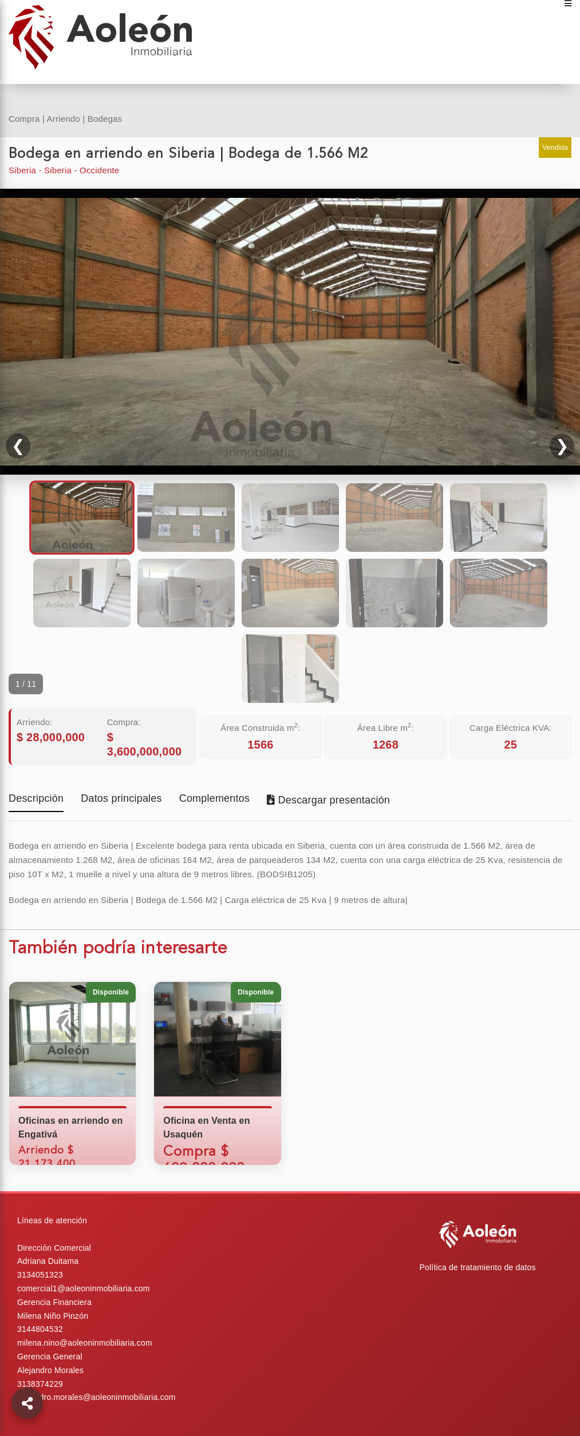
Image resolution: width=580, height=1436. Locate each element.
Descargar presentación (328, 800)
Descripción (36, 799)
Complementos (214, 799)
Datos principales (121, 799)
